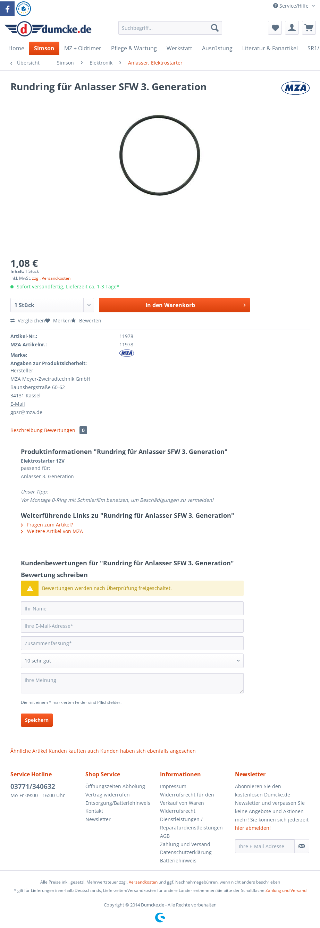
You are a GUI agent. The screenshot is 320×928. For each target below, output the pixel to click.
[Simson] (44, 48)
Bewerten (86, 320)
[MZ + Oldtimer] (82, 48)
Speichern (37, 720)
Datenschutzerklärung (186, 852)
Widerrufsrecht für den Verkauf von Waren (187, 798)
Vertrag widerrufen (107, 794)
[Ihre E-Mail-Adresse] (132, 626)
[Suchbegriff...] (170, 28)
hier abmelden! (253, 828)
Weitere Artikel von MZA (52, 531)
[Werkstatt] (179, 48)
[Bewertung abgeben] (132, 660)
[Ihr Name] (132, 608)
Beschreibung (26, 430)
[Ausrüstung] (217, 48)
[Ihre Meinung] (132, 683)
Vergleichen (27, 320)
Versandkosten (143, 882)
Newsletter (98, 819)
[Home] (16, 48)
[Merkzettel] (275, 28)
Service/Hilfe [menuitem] (291, 5)
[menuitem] (170, 31)
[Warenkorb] (309, 28)
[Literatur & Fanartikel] (270, 48)
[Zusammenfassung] (132, 643)
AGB (165, 836)
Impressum (173, 786)
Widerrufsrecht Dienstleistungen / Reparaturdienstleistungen (191, 819)
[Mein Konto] (292, 28)
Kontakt (94, 811)
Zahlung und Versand (185, 844)
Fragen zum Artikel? (47, 524)
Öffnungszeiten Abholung (115, 786)
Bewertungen (65, 430)
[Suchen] (215, 28)
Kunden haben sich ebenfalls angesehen (148, 751)
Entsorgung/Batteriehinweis (117, 803)
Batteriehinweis (178, 860)
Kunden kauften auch (74, 751)
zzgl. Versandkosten (51, 278)
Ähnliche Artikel (28, 751)
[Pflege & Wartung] (134, 48)
